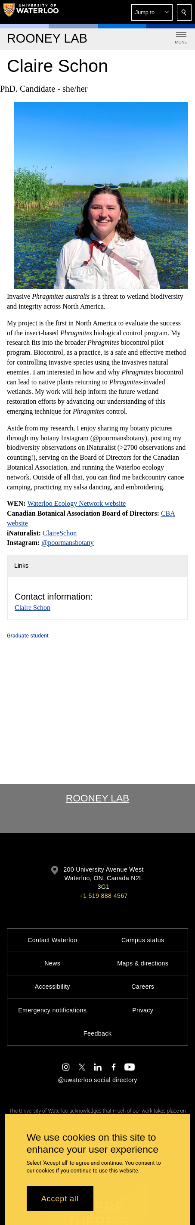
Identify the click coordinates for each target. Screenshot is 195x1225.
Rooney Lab (98, 798)
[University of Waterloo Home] (31, 12)
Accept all (60, 1198)
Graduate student (28, 635)
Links (21, 565)
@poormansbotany (67, 542)
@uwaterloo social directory (97, 1080)
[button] (152, 12)
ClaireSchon (60, 532)
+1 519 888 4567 (103, 895)
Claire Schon (32, 607)
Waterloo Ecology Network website (77, 503)
